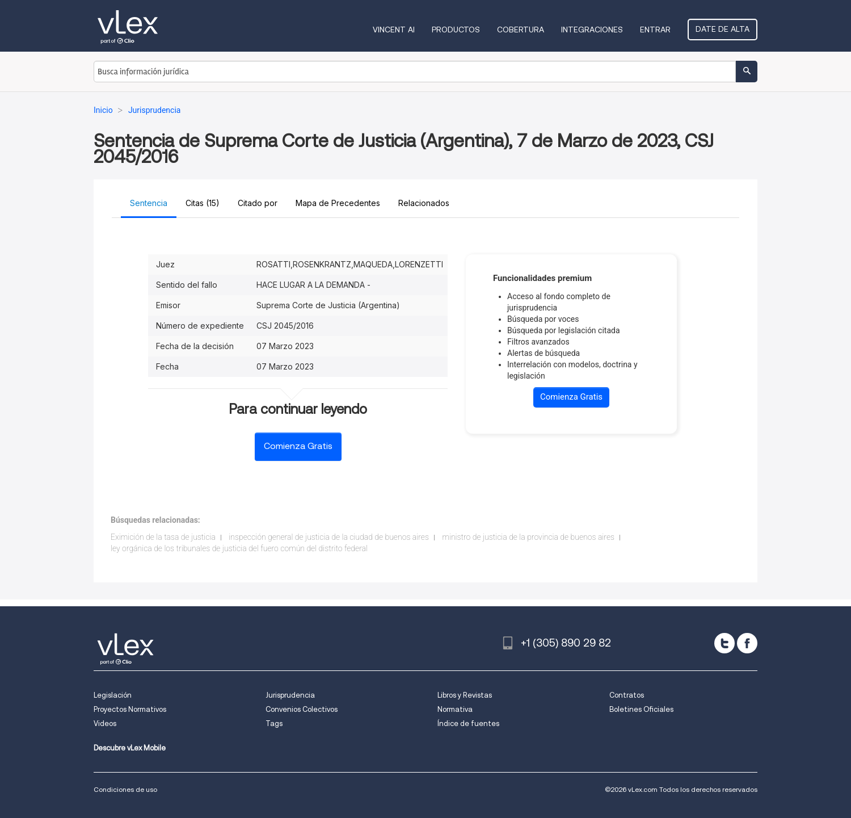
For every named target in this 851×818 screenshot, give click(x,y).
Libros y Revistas (464, 695)
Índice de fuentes (468, 723)
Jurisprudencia (290, 695)
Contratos (626, 695)
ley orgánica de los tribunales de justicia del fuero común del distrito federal (239, 548)
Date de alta (722, 28)
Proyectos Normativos (130, 709)
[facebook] (747, 643)
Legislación (113, 695)
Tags (274, 723)
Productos (456, 29)
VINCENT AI (394, 29)
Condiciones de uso (125, 789)
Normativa (455, 709)
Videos (105, 723)
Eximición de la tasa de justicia (163, 537)
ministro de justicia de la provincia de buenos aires (528, 537)
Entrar (655, 29)
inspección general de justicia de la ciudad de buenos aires (329, 537)
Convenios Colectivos (302, 709)
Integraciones (592, 29)
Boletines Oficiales (641, 709)
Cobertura (520, 29)
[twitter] (724, 643)
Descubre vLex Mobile (130, 748)
